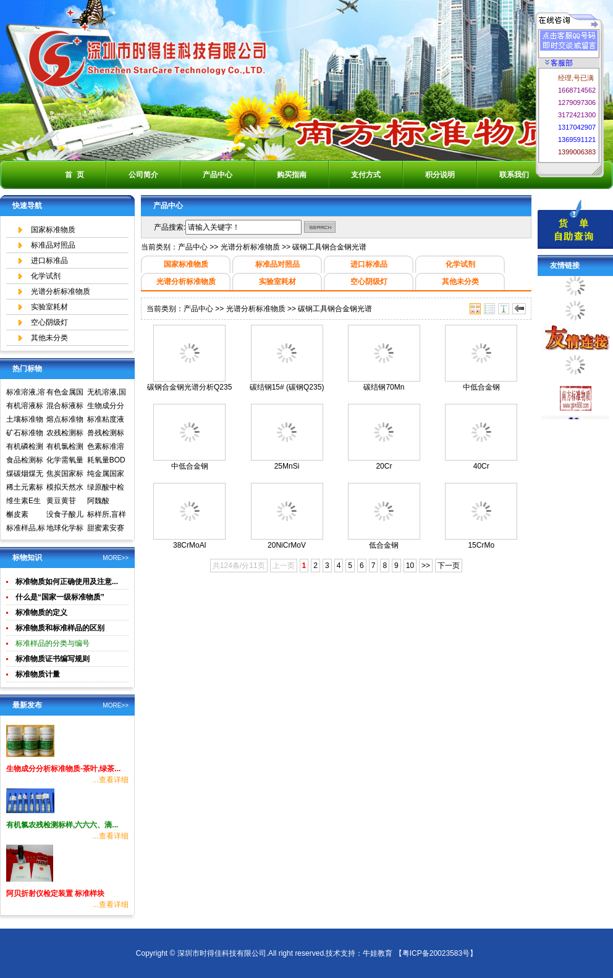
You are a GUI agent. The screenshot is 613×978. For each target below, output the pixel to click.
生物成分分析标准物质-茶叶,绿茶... (63, 768)
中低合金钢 (481, 387)
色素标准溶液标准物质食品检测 (105, 447)
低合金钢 (384, 545)
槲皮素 (17, 514)
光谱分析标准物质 (60, 291)
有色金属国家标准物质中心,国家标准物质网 (65, 393)
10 (410, 565)
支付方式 (366, 174)
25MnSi (287, 466)
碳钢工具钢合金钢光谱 (329, 247)
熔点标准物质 (64, 420)
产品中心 (217, 174)
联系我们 (514, 174)
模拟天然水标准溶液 (64, 488)
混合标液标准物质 (64, 406)
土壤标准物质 (24, 420)
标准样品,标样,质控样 (25, 529)
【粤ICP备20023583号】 (436, 953)
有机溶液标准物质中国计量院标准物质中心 (24, 406)
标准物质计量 (37, 674)
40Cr (481, 466)
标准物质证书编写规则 (52, 658)
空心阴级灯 (49, 322)
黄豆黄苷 (61, 500)
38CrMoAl (189, 545)
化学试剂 (46, 276)
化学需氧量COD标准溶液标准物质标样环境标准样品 (65, 461)
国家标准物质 (53, 229)
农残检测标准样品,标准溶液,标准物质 (65, 434)
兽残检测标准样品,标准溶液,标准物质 (106, 434)
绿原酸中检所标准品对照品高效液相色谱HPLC (105, 488)
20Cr (384, 466)
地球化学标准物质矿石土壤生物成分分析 (64, 529)
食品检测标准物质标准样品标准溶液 (24, 461)
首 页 (74, 174)
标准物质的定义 (41, 612)
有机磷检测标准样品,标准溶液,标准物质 (25, 447)
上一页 (284, 565)
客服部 (559, 63)
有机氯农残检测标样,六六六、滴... (62, 825)
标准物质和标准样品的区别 (59, 628)
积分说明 (440, 174)
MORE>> (116, 557)
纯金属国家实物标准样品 (105, 474)
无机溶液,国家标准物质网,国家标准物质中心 (106, 393)
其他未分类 (49, 337)
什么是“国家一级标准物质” (59, 597)
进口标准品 (49, 260)
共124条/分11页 (239, 565)
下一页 (449, 565)
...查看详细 (111, 779)
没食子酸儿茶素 (64, 515)
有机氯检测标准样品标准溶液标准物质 (64, 447)
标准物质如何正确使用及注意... (66, 581)
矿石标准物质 (24, 434)
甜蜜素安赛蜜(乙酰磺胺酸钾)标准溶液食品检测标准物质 (107, 529)
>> (425, 565)
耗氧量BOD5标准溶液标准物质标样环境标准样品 (106, 461)
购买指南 (291, 174)
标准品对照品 (53, 245)
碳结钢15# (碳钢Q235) (287, 387)
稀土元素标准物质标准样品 (24, 488)
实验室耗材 (49, 307)
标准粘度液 (105, 419)
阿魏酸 (98, 500)
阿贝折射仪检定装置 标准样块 (55, 893)
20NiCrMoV (287, 545)
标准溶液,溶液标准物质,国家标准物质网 (25, 393)
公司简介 (143, 174)
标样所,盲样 (106, 514)
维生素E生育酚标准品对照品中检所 (24, 502)
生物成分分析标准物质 (105, 406)
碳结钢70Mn (383, 387)
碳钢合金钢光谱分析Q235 (189, 387)
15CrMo (481, 545)
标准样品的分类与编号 (52, 643)
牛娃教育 (377, 953)
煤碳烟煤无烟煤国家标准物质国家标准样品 (24, 474)
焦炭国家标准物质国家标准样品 (64, 474)
